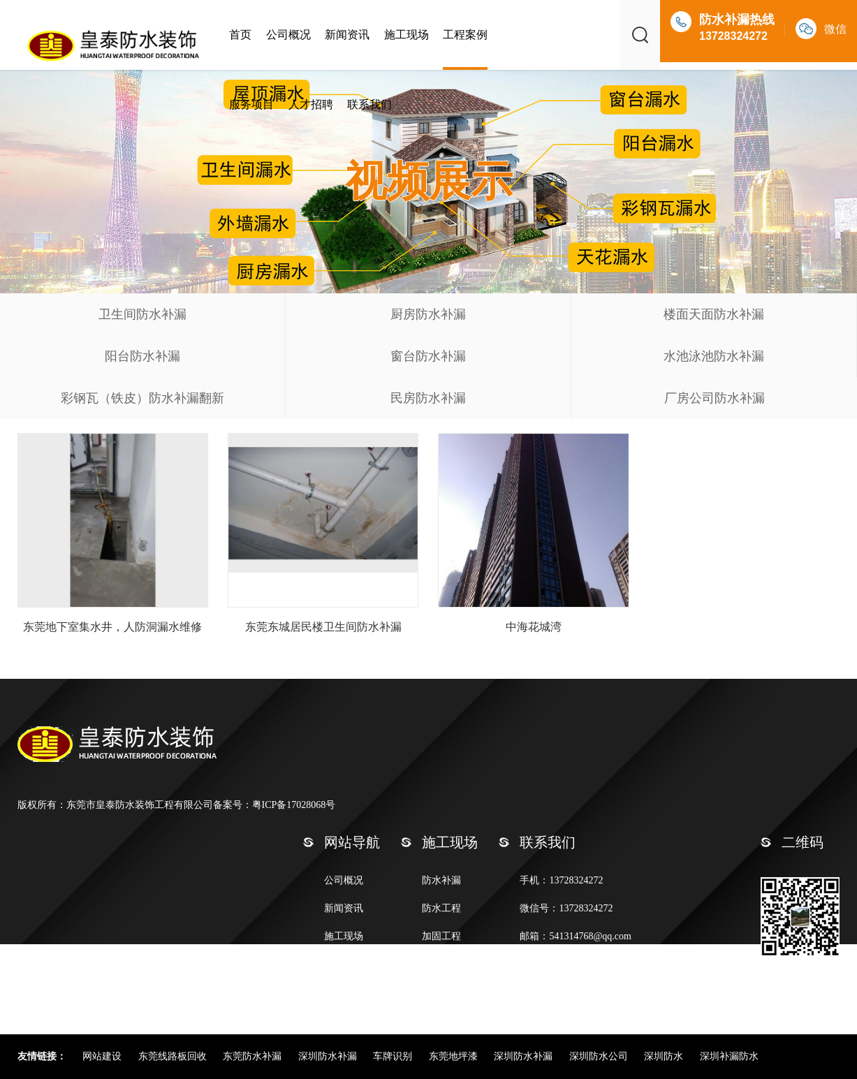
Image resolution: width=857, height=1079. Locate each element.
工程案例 (465, 35)
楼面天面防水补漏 (714, 314)
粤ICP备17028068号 (294, 805)
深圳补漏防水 (729, 1056)
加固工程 (441, 936)
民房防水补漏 (428, 398)
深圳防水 (665, 1056)
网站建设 (103, 1056)
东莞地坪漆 (455, 1056)
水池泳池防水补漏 (714, 356)
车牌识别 (394, 1056)
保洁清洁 (441, 964)
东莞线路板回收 (174, 1056)
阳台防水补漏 (142, 356)
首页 (240, 35)
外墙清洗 (441, 992)
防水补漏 (441, 880)
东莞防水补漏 (253, 1056)
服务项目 (251, 104)
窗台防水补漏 (428, 356)
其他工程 (441, 1020)
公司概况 (288, 35)
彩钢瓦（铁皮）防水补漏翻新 (142, 398)
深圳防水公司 (600, 1056)
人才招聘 (310, 104)
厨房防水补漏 (428, 314)
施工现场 (406, 35)
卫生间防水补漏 (142, 314)
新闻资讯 (347, 35)
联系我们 (369, 104)
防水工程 (441, 908)
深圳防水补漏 (329, 1056)
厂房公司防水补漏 (714, 398)
